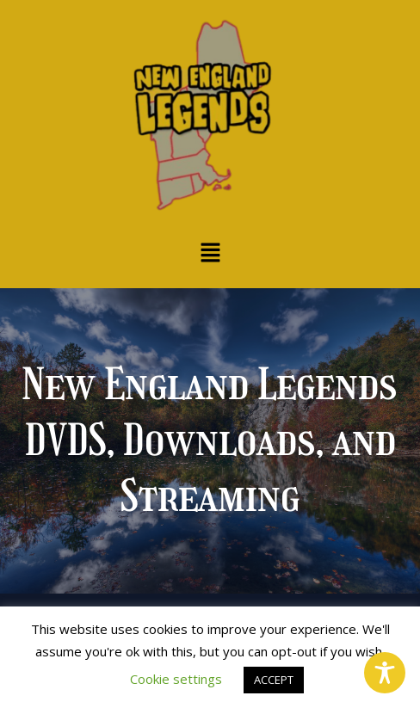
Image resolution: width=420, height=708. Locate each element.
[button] (210, 253)
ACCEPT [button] (273, 679)
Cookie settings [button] (176, 678)
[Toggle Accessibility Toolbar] (384, 672)
